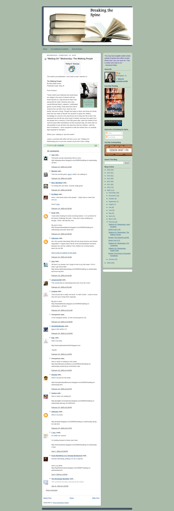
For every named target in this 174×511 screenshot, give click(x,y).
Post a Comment (51, 490)
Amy (53, 261)
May (110, 213)
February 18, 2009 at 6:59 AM (61, 234)
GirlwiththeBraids (57, 326)
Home (45, 49)
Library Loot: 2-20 (114, 229)
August (111, 204)
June (110, 210)
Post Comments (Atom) (61, 503)
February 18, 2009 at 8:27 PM (61, 428)
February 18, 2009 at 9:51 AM (61, 287)
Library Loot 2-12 (114, 240)
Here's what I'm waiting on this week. (64, 253)
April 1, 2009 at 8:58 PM (59, 451)
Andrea (54, 393)
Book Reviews (77, 49)
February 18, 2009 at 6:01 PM (61, 389)
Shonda (54, 375)
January (112, 259)
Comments (110, 137)
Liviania (54, 291)
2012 (109, 181)
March (111, 219)
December (112, 193)
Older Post (95, 498)
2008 (109, 263)
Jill (119, 73)
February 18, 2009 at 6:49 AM (61, 190)
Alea (53, 155)
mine (58, 204)
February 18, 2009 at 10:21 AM (62, 310)
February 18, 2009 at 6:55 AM (61, 208)
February (112, 222)
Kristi (53, 213)
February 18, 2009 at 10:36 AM (62, 322)
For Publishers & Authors (59, 49)
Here (69, 174)
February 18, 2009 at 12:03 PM (62, 333)
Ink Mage (54, 194)
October (112, 199)
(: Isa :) (53, 432)
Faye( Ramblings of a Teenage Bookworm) (66, 456)
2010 (109, 187)
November (112, 196)
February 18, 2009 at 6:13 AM (61, 167)
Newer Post (47, 498)
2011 (109, 184)
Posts (109, 133)
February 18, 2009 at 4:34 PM (61, 370)
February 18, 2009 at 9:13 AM (61, 257)
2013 (109, 178)
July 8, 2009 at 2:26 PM (59, 474)
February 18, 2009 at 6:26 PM (61, 407)
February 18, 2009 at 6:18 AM (61, 178)
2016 (109, 170)
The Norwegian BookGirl (60, 479)
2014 (109, 176)
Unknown (54, 238)
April (110, 216)
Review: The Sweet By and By (118, 237)
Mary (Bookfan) (57, 183)
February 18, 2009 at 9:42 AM (61, 275)
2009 (109, 190)
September (113, 201)
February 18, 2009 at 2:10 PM (61, 354)
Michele (54, 171)
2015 (109, 173)
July (110, 207)
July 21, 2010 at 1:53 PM (59, 486)
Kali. (53, 338)
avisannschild (56, 280)
